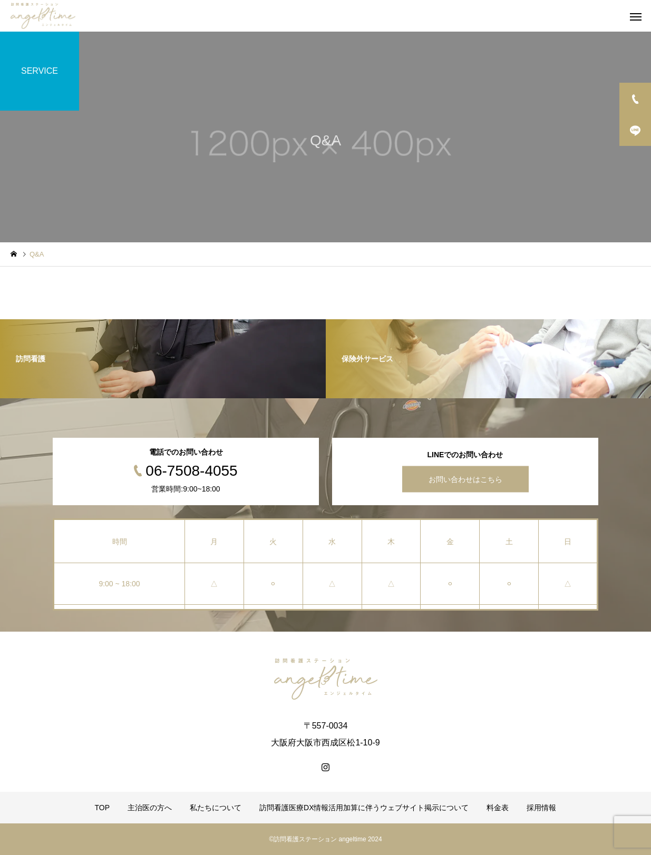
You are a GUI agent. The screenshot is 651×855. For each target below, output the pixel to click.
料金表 (498, 807)
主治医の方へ (150, 807)
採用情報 (541, 807)
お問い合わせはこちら (465, 479)
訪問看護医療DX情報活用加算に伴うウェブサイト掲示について (364, 807)
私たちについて (215, 807)
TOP (102, 807)
